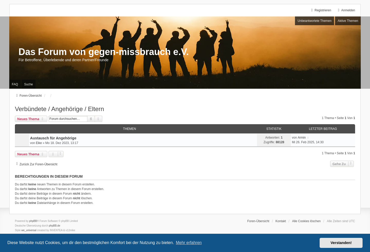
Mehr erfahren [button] (189, 242)
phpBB (33, 221)
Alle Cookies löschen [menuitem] (306, 221)
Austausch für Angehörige (53, 138)
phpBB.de (54, 225)
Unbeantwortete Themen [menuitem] (314, 21)
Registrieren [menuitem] (320, 10)
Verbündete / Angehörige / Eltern (59, 108)
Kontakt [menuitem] (280, 221)
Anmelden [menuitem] (346, 10)
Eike (39, 143)
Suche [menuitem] (28, 84)
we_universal (28, 230)
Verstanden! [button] (341, 243)
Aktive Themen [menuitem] (348, 21)
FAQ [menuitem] (15, 84)
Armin (302, 137)
